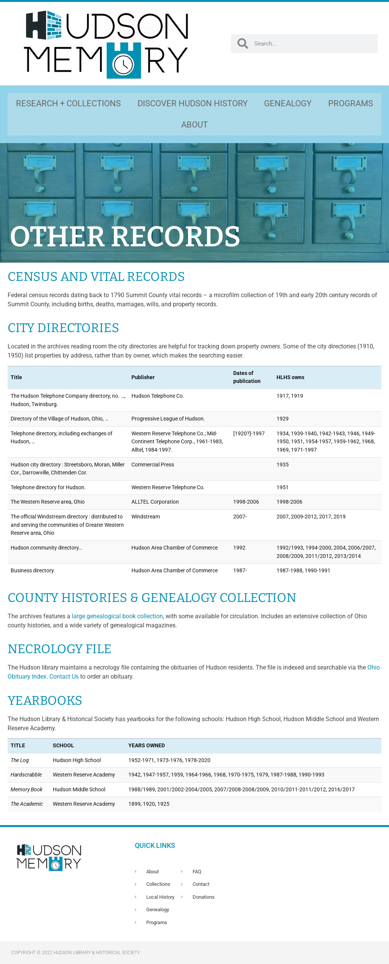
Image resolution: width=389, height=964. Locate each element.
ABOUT (194, 124)
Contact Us (64, 676)
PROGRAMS (350, 103)
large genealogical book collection (117, 616)
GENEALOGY (288, 103)
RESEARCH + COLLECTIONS (68, 103)
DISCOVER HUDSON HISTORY (193, 103)
